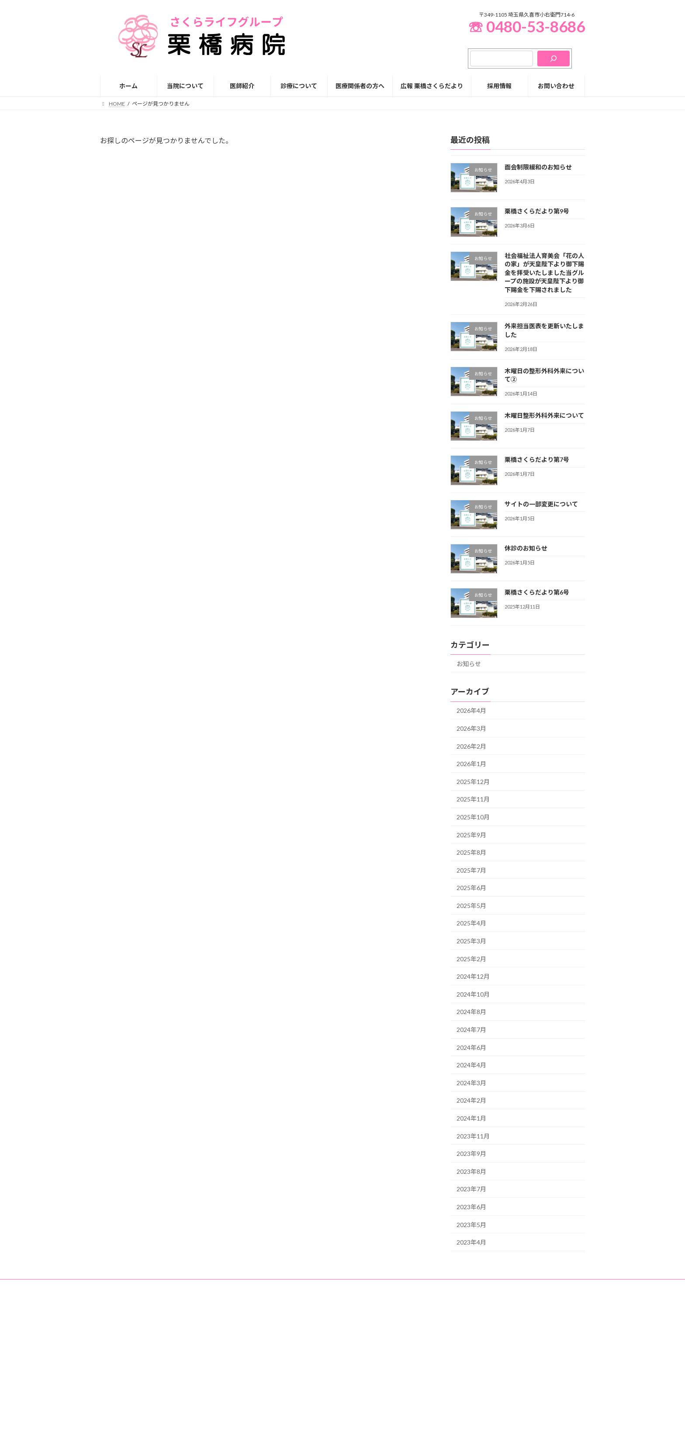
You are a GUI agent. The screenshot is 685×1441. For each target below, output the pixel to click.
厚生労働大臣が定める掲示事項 (318, 1413)
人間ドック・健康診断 (469, 1413)
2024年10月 (473, 993)
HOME (279, 1337)
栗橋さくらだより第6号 (537, 592)
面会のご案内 (463, 1383)
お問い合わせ (192, 1287)
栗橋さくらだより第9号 (537, 211)
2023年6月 (471, 1207)
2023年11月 (473, 1135)
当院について (287, 1352)
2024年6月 (471, 1047)
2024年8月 (471, 1011)
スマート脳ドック (469, 1429)
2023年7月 (471, 1189)
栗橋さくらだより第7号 (537, 459)
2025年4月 (471, 923)
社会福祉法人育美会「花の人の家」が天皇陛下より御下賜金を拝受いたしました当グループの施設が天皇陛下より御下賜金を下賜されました (544, 272)
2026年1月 (471, 763)
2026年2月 (471, 746)
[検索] (553, 58)
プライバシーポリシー (134, 1287)
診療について (453, 1337)
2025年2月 (471, 958)
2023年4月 (471, 1242)
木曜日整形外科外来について (544, 415)
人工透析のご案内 (463, 1398)
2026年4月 (471, 710)
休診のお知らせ (526, 548)
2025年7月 (471, 870)
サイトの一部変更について (541, 503)
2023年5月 (471, 1224)
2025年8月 (471, 852)
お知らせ (469, 663)
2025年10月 (473, 816)
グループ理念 (292, 1367)
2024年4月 (471, 1065)
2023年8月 (471, 1171)
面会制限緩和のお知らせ (538, 167)
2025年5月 (471, 905)
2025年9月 (471, 834)
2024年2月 (471, 1100)
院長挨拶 (287, 1382)
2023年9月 (471, 1153)
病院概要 (287, 1397)
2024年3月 (471, 1082)
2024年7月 (471, 1029)
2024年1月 (471, 1118)
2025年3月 (471, 941)
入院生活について (469, 1368)
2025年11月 (473, 799)
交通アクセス (292, 1428)
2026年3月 (471, 728)
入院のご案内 (458, 1353)
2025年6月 (471, 887)
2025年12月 (473, 781)
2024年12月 (473, 976)
